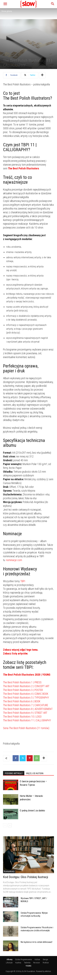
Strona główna (7, 11)
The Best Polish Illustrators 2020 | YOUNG (26, 674)
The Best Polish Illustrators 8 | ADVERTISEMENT (28, 709)
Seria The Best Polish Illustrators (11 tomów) (26, 728)
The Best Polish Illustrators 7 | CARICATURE (25, 705)
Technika (27, 963)
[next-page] (10, 825)
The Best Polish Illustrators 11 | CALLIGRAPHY (27, 720)
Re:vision (36, 963)
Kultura (37, 959)
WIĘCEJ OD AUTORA (34, 773)
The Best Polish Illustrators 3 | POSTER (23, 690)
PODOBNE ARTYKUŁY (13, 773)
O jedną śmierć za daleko (32, 810)
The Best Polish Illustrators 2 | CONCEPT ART (26, 686)
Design (45, 959)
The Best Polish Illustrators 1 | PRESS (22, 682)
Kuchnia (18, 963)
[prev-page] (5, 825)
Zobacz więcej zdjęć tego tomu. (20, 649)
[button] (5, 4)
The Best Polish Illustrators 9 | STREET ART (25, 712)
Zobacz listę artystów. (15, 653)
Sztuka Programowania (23, 959)
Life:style (9, 963)
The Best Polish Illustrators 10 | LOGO (22, 716)
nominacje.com (14, 560)
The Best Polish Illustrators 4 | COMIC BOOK (25, 693)
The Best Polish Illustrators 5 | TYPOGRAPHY (26, 697)
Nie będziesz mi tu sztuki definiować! (36, 942)
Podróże (46, 963)
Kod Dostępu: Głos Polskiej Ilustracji (25, 877)
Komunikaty (9, 871)
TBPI (22, 581)
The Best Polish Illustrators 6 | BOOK (21, 701)
